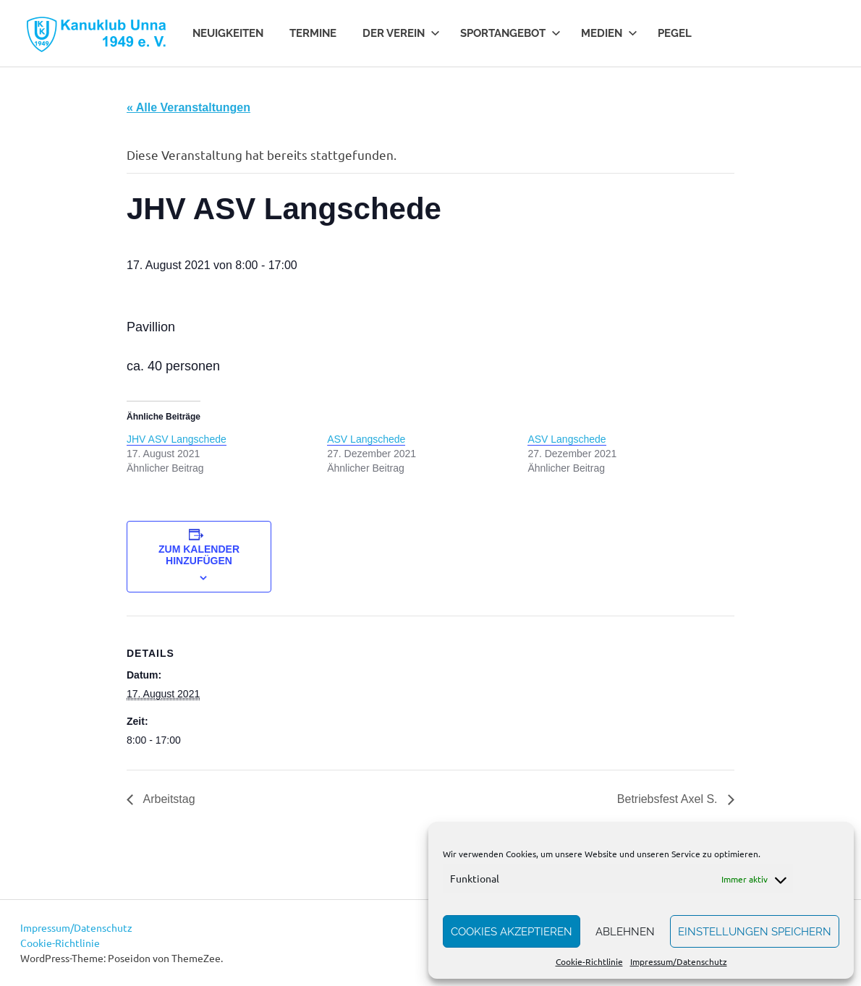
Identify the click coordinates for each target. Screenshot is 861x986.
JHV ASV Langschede (176, 439)
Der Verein (401, 33)
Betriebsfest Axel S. (669, 799)
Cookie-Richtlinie (589, 961)
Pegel (675, 33)
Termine (312, 33)
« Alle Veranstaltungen (188, 107)
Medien (609, 33)
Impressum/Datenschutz (678, 961)
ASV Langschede (366, 439)
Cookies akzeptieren (511, 931)
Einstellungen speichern (754, 931)
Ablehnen (625, 931)
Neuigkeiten (227, 33)
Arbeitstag (167, 799)
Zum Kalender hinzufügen (198, 554)
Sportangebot (510, 33)
